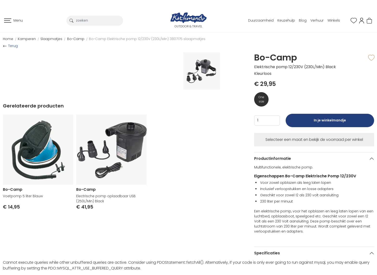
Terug (13, 45)
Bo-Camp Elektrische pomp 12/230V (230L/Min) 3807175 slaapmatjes (147, 38)
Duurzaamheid (261, 20)
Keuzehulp (286, 20)
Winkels (333, 20)
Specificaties (267, 253)
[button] (361, 20)
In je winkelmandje (330, 122)
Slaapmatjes (51, 38)
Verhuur (317, 20)
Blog (303, 20)
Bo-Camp (75, 38)
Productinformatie (272, 158)
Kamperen (27, 38)
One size (261, 99)
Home (8, 38)
